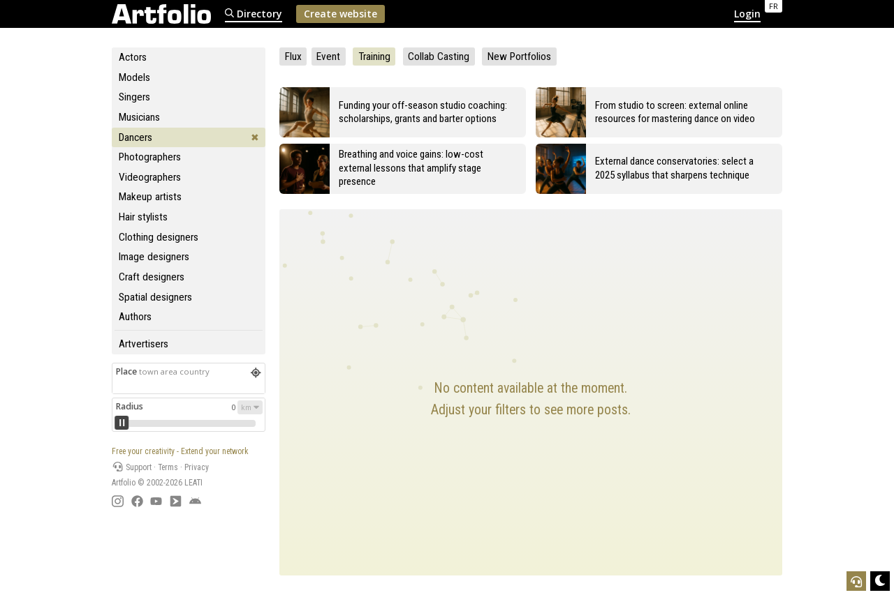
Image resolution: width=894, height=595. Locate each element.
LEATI (193, 483)
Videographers (150, 177)
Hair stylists (143, 217)
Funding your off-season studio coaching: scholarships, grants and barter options (423, 112)
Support (132, 467)
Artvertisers (143, 344)
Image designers (154, 256)
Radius (129, 406)
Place (162, 371)
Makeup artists (150, 196)
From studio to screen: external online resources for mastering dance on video (675, 112)
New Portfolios (519, 56)
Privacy (196, 467)
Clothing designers (158, 237)
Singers (134, 97)
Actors (133, 57)
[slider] (122, 423)
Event (328, 56)
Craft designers (151, 277)
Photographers (150, 157)
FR (773, 6)
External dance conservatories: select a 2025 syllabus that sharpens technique (674, 168)
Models (134, 77)
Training (374, 56)
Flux (293, 56)
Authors (135, 316)
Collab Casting (438, 56)
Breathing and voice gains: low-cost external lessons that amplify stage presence (411, 168)
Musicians (139, 117)
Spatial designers (155, 297)
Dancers (135, 137)
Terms (168, 467)
